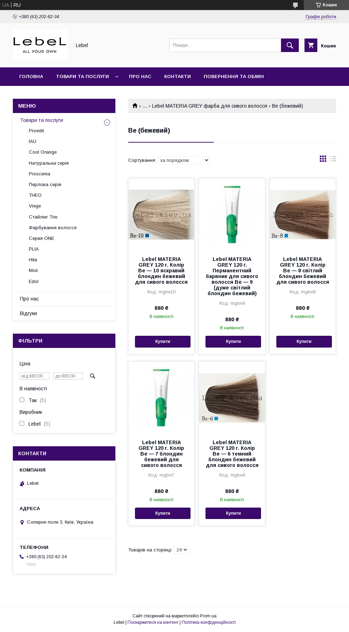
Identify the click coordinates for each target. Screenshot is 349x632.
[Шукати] (290, 45)
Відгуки (28, 313)
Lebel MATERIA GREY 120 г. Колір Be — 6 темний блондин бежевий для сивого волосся (232, 454)
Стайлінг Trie (43, 217)
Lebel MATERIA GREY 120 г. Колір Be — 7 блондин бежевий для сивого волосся (161, 454)
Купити (162, 341)
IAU (32, 141)
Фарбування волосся (53, 227)
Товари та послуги (82, 76)
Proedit (36, 130)
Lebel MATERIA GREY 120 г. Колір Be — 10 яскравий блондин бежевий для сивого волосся (161, 270)
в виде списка (333, 160)
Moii (33, 270)
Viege (35, 206)
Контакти (177, 76)
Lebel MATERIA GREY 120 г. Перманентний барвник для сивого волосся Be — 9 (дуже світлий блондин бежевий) (232, 276)
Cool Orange (43, 152)
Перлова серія (45, 184)
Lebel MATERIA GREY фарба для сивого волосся (209, 106)
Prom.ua (208, 615)
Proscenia (39, 173)
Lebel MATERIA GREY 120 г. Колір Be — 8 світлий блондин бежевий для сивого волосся (302, 270)
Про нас (140, 76)
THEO (35, 195)
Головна (31, 76)
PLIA (34, 249)
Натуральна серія (49, 163)
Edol (33, 281)
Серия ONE (41, 238)
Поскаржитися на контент (152, 622)
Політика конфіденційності (209, 622)
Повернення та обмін (234, 76)
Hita (33, 259)
